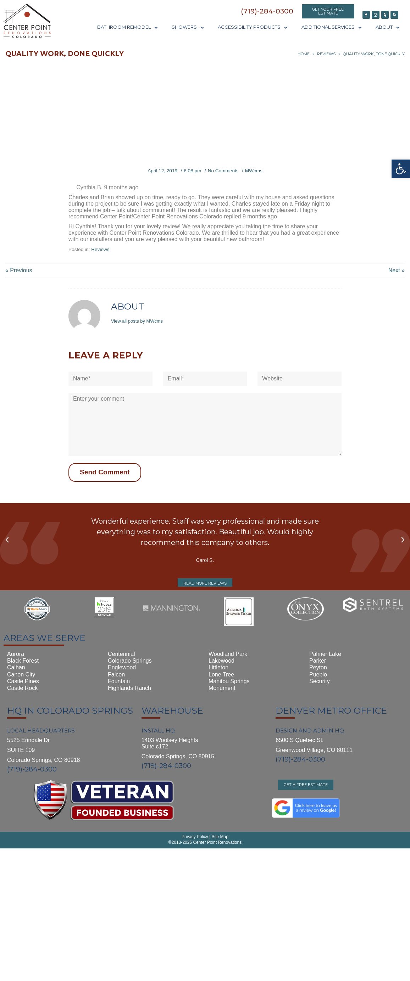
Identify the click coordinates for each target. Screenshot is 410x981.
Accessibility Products (252, 27)
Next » (396, 270)
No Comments (223, 170)
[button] (267, 11)
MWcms (253, 170)
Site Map (219, 836)
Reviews (326, 53)
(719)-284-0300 (32, 769)
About (387, 27)
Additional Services (331, 27)
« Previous (18, 270)
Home (304, 53)
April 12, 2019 (162, 170)
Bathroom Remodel (127, 27)
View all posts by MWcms (137, 321)
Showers (188, 27)
